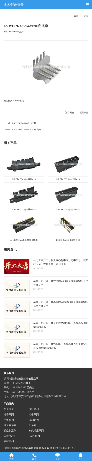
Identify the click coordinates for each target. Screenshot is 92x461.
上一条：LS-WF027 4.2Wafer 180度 (20, 123)
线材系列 (9, 441)
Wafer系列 (19, 100)
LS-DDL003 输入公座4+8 (68, 179)
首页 (76, 16)
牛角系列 (9, 420)
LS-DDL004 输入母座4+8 (23, 179)
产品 (86, 16)
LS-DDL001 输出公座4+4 (68, 209)
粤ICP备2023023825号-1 (63, 448)
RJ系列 (32, 425)
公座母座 (9, 409)
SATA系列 (34, 436)
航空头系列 (10, 430)
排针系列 (34, 409)
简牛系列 (34, 414)
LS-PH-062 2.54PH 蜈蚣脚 (68, 240)
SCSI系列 (34, 420)
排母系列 (9, 414)
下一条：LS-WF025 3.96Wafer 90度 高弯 (22, 129)
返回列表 (69, 112)
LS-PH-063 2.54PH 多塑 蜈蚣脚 (24, 240)
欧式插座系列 (36, 430)
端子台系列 (10, 425)
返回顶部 (84, 112)
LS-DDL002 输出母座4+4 (23, 209)
